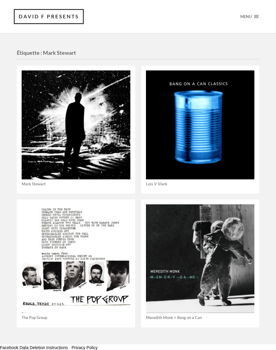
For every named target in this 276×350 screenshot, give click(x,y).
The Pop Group (34, 317)
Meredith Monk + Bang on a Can (174, 317)
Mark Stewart (34, 184)
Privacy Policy (84, 347)
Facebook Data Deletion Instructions (34, 347)
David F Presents (49, 16)
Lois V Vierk (156, 184)
